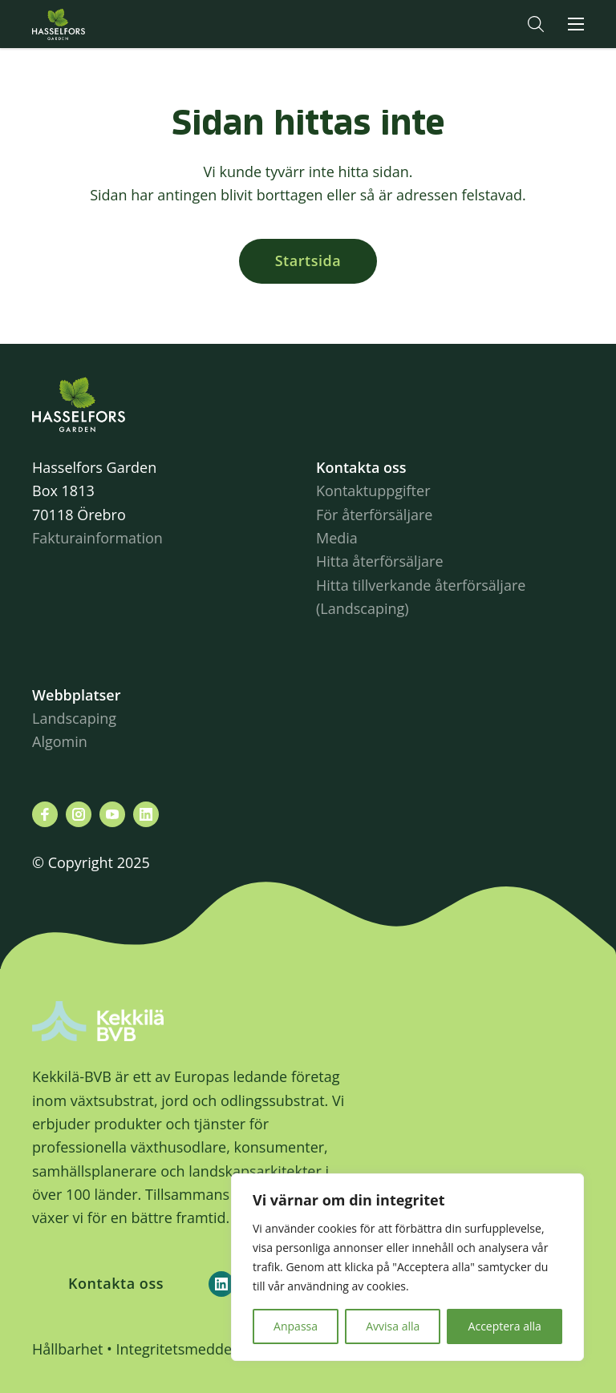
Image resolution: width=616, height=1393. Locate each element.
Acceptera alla (504, 1326)
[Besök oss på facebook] (45, 814)
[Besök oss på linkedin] (146, 814)
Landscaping (74, 718)
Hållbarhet (67, 1349)
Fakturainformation (97, 537)
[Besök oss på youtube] (112, 814)
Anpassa (296, 1326)
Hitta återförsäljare (380, 561)
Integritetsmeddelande (192, 1349)
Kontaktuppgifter (373, 490)
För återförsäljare (374, 514)
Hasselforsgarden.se (83, 24)
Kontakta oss (116, 1283)
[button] (536, 24)
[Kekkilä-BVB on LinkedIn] (221, 1284)
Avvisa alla (392, 1326)
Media (337, 537)
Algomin (59, 741)
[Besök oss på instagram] (78, 814)
